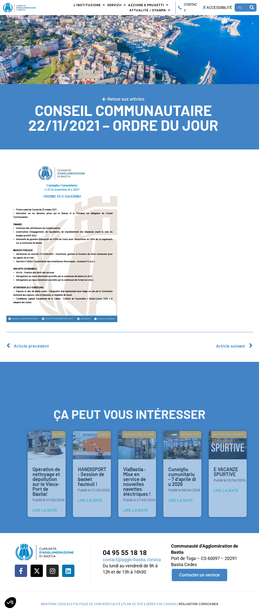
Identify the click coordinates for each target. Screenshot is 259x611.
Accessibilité (217, 7)
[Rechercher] (252, 7)
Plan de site (133, 604)
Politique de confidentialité (97, 604)
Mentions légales (55, 604)
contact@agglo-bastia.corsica (132, 559)
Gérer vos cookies (161, 604)
